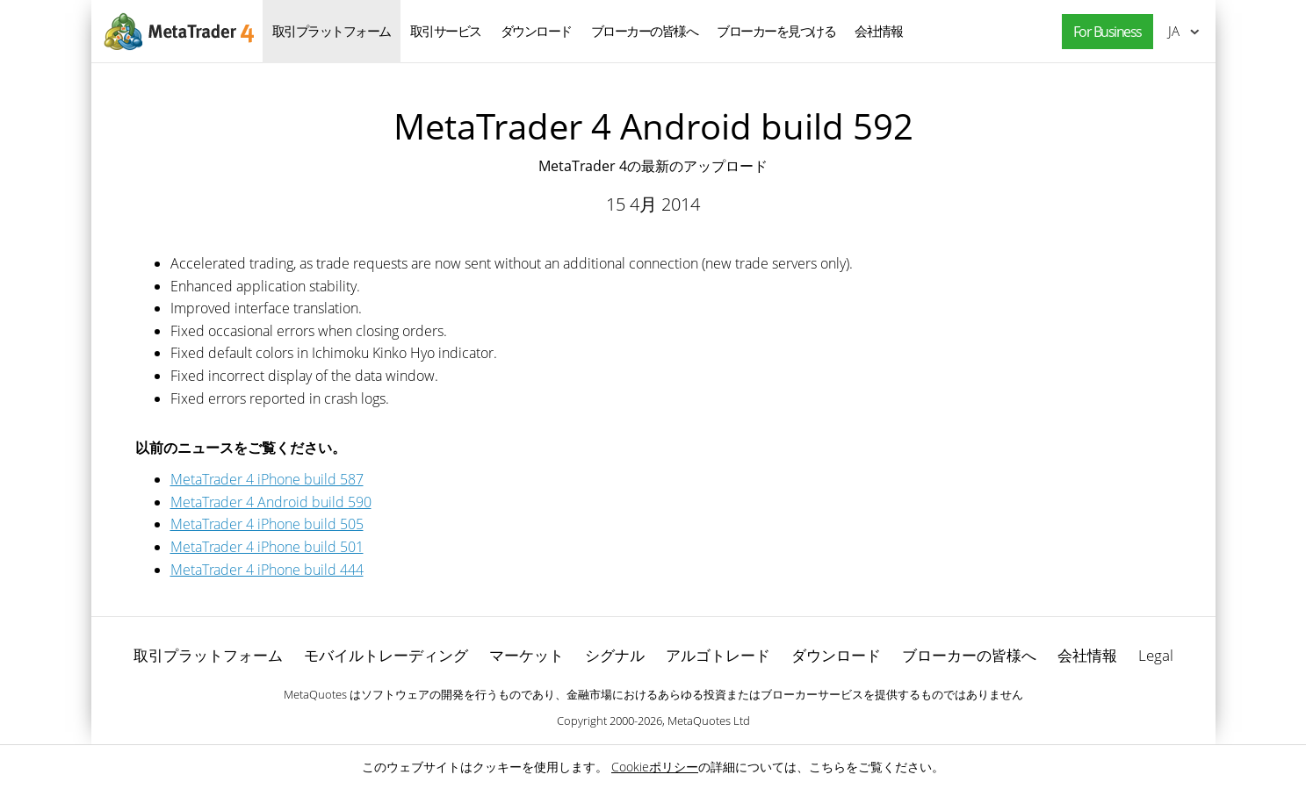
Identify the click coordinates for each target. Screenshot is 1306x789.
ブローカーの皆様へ (644, 30)
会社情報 (878, 30)
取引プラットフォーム (331, 30)
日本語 (1174, 30)
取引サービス (445, 30)
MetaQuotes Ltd (708, 720)
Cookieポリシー (654, 766)
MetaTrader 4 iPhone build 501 (267, 546)
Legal (1155, 655)
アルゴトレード (718, 655)
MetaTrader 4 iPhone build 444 (267, 569)
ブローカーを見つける (776, 30)
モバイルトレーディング (386, 655)
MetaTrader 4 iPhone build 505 (267, 524)
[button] (1103, 32)
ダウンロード (536, 30)
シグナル (615, 655)
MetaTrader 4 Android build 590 (271, 502)
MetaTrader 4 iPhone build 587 (267, 479)
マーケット (526, 655)
